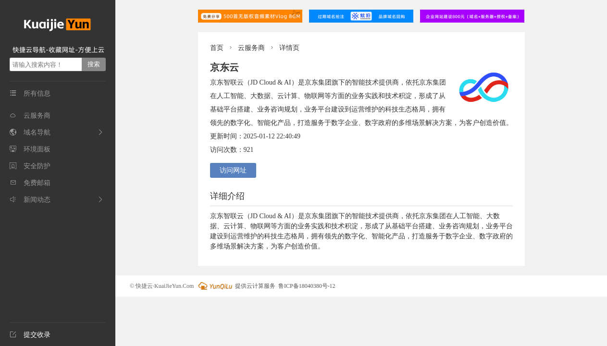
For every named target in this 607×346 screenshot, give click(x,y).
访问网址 (233, 170)
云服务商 (30, 115)
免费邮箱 (30, 182)
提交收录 (30, 334)
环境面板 (30, 149)
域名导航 (30, 132)
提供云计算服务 (236, 286)
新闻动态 (30, 199)
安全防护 (30, 166)
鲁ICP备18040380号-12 (306, 286)
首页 (216, 47)
